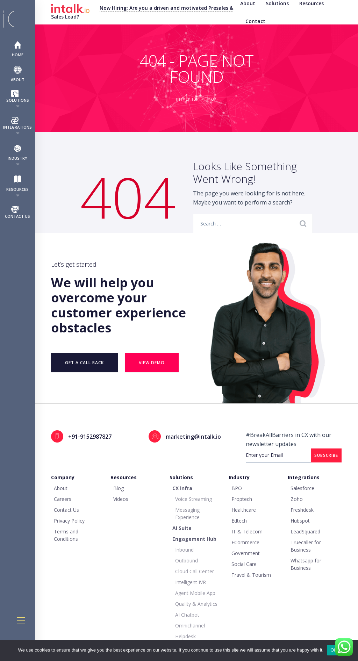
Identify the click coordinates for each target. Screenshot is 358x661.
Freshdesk (302, 509)
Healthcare (243, 509)
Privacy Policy (69, 520)
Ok (333, 650)
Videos (120, 499)
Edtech (239, 520)
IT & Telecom (247, 531)
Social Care (244, 564)
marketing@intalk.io (193, 436)
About (17, 73)
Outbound (186, 560)
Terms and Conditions (66, 535)
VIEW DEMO (152, 363)
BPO (236, 488)
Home (17, 48)
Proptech (241, 499)
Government (245, 553)
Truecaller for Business (306, 546)
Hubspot (300, 520)
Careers (62, 499)
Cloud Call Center (194, 571)
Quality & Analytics (196, 604)
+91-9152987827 (90, 436)
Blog (118, 488)
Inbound (184, 549)
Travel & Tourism (251, 575)
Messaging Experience (187, 513)
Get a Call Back (84, 363)
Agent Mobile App (195, 593)
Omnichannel (190, 625)
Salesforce (302, 488)
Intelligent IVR (190, 582)
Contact (255, 21)
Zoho (297, 499)
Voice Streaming (193, 499)
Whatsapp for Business (306, 564)
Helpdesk (185, 636)
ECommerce (245, 542)
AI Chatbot (187, 614)
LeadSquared (305, 531)
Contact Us (17, 212)
